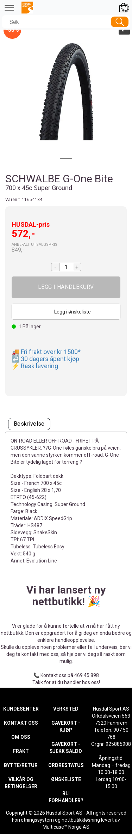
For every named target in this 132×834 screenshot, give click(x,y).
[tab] (29, 424)
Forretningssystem (33, 820)
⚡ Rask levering (35, 366)
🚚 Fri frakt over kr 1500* (46, 351)
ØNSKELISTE (66, 779)
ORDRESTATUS (66, 765)
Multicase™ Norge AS (66, 827)
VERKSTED (65, 709)
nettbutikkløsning (81, 820)
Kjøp (66, 287)
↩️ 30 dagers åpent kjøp (45, 359)
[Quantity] (66, 267)
